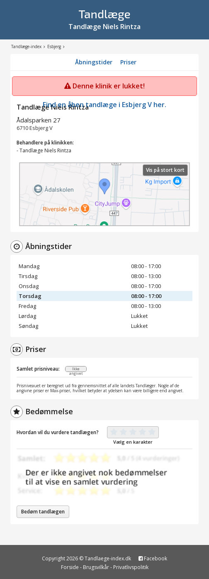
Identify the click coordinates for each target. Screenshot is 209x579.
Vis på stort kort (165, 169)
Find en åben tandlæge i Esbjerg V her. (104, 104)
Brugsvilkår (96, 567)
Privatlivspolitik (130, 567)
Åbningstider (93, 62)
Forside (70, 567)
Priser (128, 62)
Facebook (153, 558)
